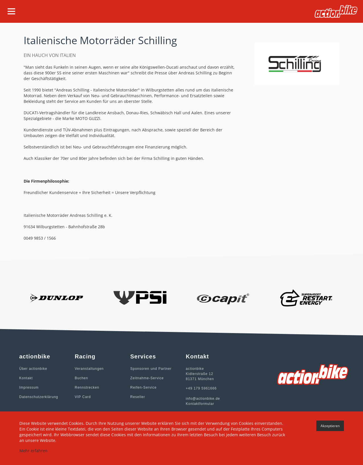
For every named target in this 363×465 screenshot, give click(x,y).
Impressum (29, 387)
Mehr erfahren (33, 450)
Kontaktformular (200, 404)
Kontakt (26, 378)
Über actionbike (33, 369)
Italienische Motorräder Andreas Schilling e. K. (68, 215)
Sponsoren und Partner (151, 369)
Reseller (137, 397)
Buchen (81, 378)
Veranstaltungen (89, 369)
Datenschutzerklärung (38, 397)
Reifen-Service (143, 387)
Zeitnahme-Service (147, 378)
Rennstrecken (87, 387)
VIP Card (83, 397)
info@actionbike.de (203, 399)
